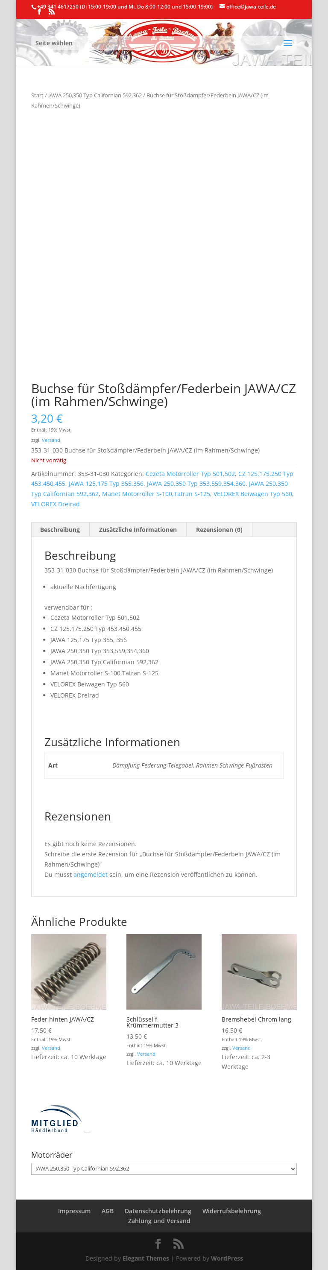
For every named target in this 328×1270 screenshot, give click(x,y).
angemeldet (90, 874)
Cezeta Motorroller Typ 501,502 (190, 474)
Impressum (74, 1211)
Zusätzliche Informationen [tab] (138, 530)
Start (37, 95)
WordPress (227, 1258)
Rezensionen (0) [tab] (219, 530)
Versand (51, 440)
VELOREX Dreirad (55, 504)
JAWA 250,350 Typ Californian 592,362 (95, 95)
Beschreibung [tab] (60, 530)
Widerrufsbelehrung (231, 1211)
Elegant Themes (146, 1258)
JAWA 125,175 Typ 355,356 (106, 483)
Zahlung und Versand (159, 1221)
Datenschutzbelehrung (158, 1211)
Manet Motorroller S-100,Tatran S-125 (156, 494)
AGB (108, 1211)
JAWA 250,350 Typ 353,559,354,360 (196, 483)
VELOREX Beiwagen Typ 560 (253, 494)
